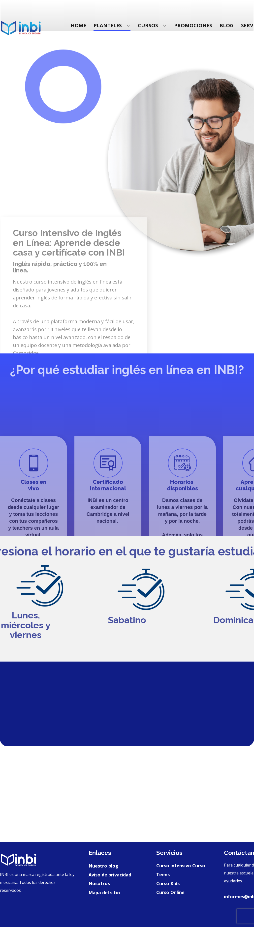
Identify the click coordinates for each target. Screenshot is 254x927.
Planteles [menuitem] (108, 25)
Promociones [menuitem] (193, 25)
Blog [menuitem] (227, 25)
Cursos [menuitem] (148, 25)
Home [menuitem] (78, 25)
